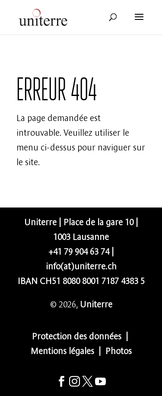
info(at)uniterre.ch (81, 265)
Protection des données (76, 335)
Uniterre (96, 303)
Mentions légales (62, 350)
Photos (118, 350)
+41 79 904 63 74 (78, 250)
